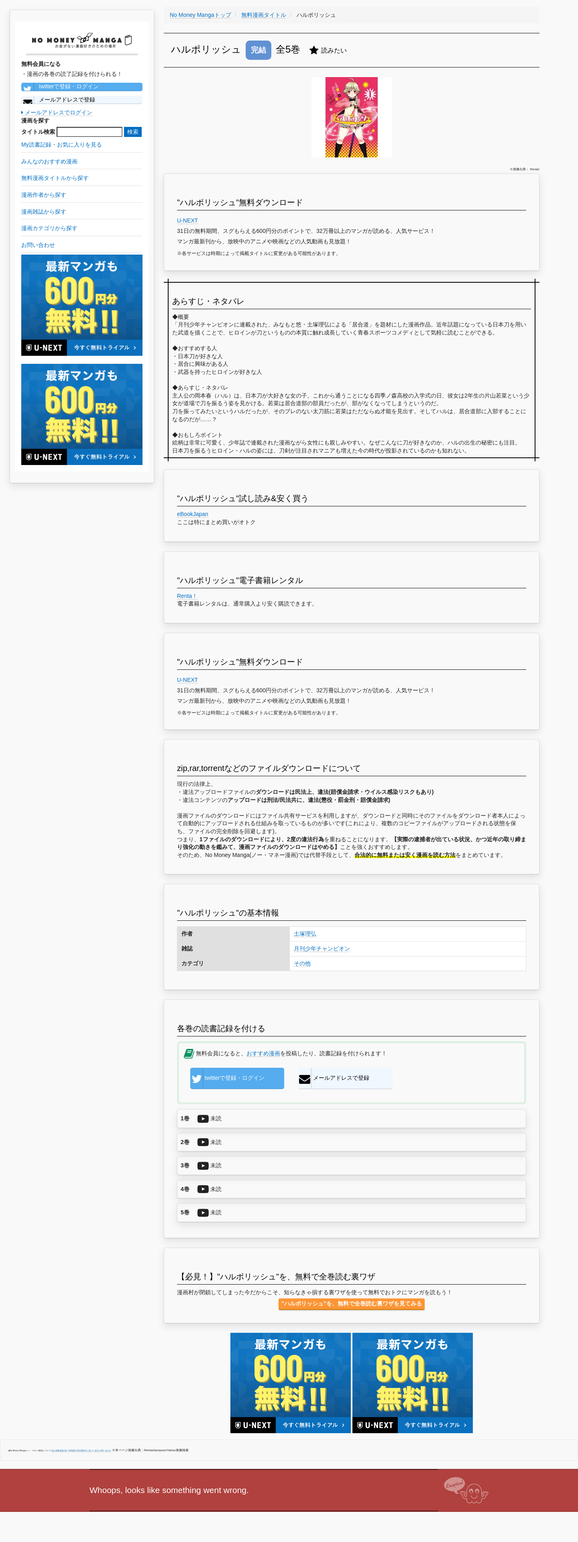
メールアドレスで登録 (58, 100)
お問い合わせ (105, 1450)
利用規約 (72, 1450)
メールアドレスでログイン (56, 112)
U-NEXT (187, 220)
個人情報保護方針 (59, 1450)
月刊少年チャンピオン (322, 948)
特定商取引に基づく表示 (88, 1450)
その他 (302, 963)
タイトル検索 (38, 131)
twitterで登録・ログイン (60, 87)
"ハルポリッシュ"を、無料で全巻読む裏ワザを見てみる (351, 1303)
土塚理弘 (305, 933)
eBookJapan (192, 514)
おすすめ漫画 (263, 1053)
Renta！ (187, 596)
